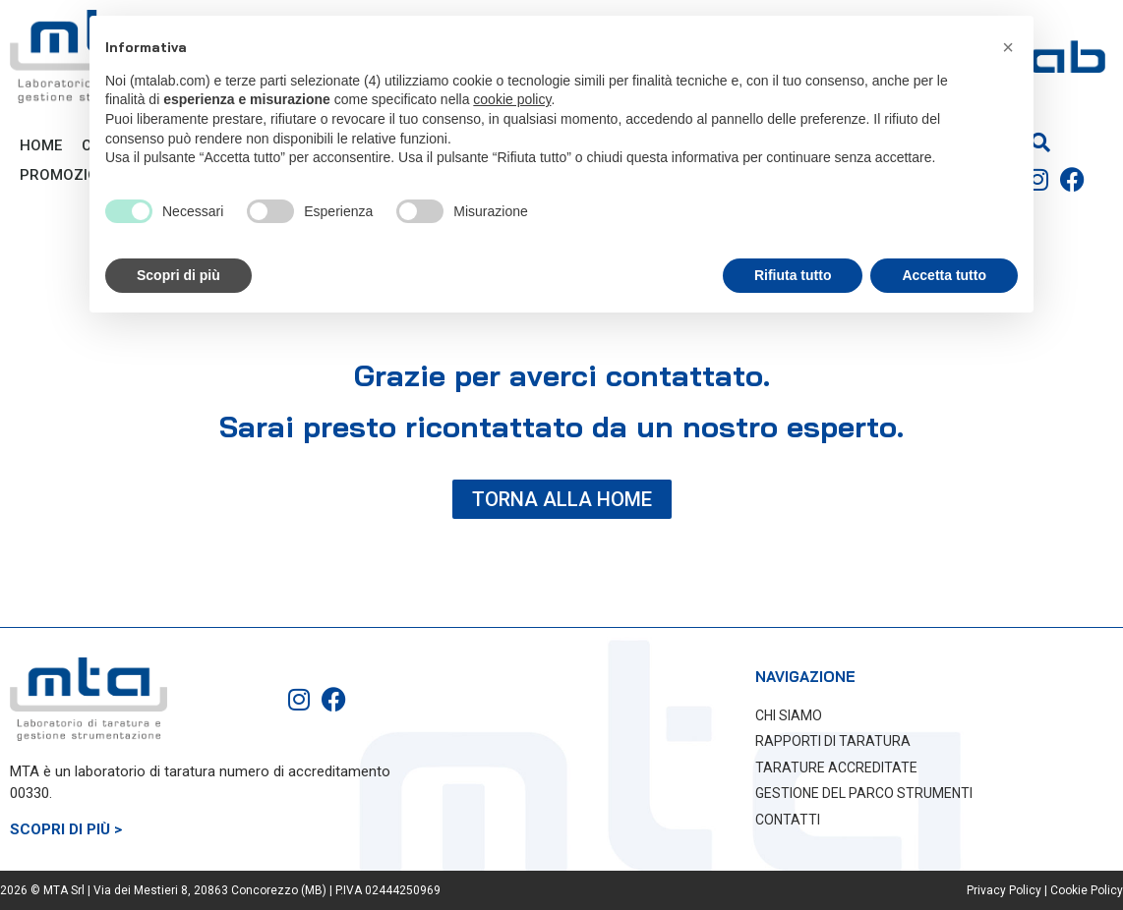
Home (41, 145)
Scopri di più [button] (178, 275)
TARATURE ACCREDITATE (836, 767)
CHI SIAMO (788, 715)
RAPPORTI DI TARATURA (833, 741)
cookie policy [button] (512, 99)
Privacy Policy (1004, 890)
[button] (1008, 47)
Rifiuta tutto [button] (793, 275)
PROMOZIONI (66, 175)
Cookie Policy (1086, 890)
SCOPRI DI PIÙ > (66, 829)
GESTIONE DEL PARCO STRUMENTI (864, 793)
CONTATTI (787, 819)
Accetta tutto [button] (944, 275)
